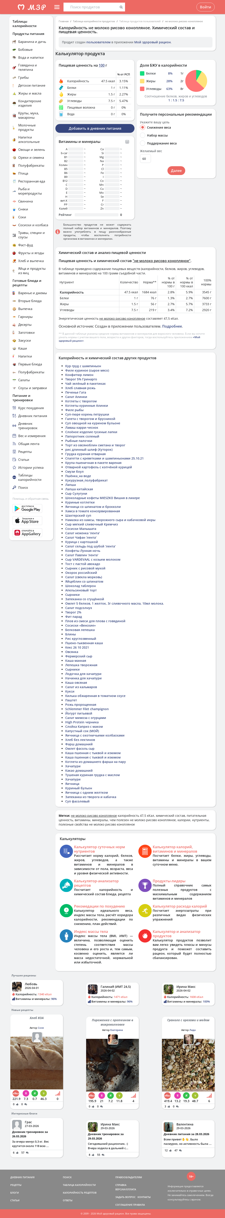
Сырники (72, 595)
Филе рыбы (74, 410)
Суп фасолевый (77, 801)
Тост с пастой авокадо (82, 564)
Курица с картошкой (81, 542)
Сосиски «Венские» (80, 625)
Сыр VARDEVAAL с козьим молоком (92, 559)
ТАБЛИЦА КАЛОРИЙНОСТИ (79, 1185)
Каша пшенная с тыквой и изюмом (93, 753)
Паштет (71, 700)
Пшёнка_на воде (78, 476)
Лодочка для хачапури (83, 674)
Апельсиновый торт (81, 590)
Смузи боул (74, 471)
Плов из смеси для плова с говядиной (95, 621)
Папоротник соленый (82, 436)
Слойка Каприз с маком (84, 726)
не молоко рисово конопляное (184, 21)
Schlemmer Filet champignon (87, 709)
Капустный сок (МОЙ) (82, 731)
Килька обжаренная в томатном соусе (95, 696)
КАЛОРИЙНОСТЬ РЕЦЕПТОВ (79, 1192)
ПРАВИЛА (139, 1204)
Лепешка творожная (81, 665)
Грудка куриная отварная (85, 454)
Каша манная (75, 660)
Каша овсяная (76, 682)
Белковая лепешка (80, 630)
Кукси (69, 691)
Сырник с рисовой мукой (85, 568)
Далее (176, 170)
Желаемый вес (151, 151)
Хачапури (73, 766)
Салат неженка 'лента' (82, 533)
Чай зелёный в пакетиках (85, 383)
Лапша (70, 485)
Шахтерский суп (78, 515)
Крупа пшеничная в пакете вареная (93, 463)
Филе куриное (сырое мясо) (87, 370)
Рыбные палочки (78, 441)
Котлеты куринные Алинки (86, 405)
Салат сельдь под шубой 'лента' (90, 546)
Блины (70, 634)
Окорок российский (81, 573)
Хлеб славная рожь (80, 388)
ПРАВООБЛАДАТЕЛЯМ (128, 1177)
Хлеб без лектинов (80, 740)
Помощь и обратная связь (31, 499)
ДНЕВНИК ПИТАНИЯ (22, 1177)
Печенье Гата (75, 392)
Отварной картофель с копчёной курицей (98, 467)
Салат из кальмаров (81, 687)
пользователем (98, 42)
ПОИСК (67, 1177)
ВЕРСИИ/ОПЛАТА (125, 1189)
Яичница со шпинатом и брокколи (93, 507)
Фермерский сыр (78, 656)
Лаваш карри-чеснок (81, 427)
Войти (205, 7)
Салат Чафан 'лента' (80, 537)
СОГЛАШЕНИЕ (123, 1204)
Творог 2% (73, 612)
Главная (64, 21)
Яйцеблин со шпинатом (84, 581)
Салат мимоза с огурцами (85, 718)
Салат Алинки (76, 397)
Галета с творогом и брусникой (90, 419)
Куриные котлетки (80, 502)
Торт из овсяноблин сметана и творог (95, 445)
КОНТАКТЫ (144, 1197)
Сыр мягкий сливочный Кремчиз (91, 524)
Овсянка (71, 652)
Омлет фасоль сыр (79, 748)
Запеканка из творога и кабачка (90, 797)
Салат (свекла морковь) (83, 577)
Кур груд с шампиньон (83, 366)
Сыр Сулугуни (76, 493)
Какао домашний (79, 770)
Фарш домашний (79, 744)
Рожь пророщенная (80, 704)
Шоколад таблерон (80, 586)
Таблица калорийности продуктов (94, 21)
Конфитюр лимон (79, 375)
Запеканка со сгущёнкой (84, 599)
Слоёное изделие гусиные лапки (91, 432)
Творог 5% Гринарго (81, 379)
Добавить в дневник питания (95, 128)
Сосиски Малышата (80, 529)
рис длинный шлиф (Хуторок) (88, 449)
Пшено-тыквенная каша (84, 643)
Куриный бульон (78, 788)
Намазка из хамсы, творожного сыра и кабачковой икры (110, 520)
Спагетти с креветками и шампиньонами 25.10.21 (104, 458)
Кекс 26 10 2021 (77, 647)
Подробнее (172, 326)
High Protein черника (82, 722)
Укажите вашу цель (154, 122)
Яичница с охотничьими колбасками (95, 735)
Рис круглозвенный (80, 638)
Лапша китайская (79, 489)
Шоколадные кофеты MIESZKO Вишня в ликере (102, 498)
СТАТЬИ (15, 1200)
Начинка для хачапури (83, 678)
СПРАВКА (120, 1185)
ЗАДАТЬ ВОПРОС (125, 1197)
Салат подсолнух (78, 608)
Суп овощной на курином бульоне (92, 423)
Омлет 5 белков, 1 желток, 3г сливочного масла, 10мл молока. (114, 603)
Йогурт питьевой (78, 713)
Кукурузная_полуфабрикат (86, 480)
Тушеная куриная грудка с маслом (92, 775)
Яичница (72, 784)
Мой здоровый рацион (152, 42)
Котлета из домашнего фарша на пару (95, 762)
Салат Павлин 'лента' (81, 555)
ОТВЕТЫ (68, 1200)
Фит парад (73, 616)
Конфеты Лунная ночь (82, 551)
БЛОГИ (14, 1192)
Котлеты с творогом (81, 401)
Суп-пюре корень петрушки (87, 414)
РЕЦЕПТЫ (16, 1185)
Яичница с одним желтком (86, 792)
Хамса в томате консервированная (92, 511)
